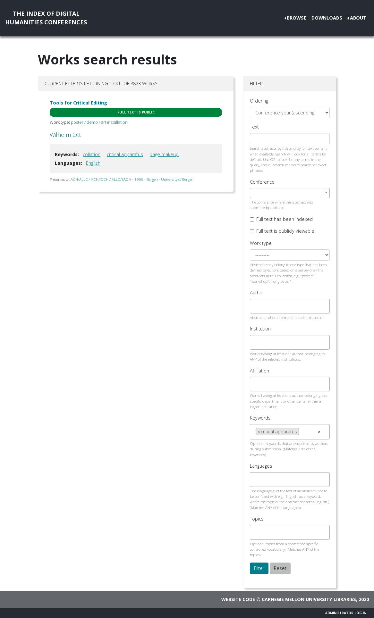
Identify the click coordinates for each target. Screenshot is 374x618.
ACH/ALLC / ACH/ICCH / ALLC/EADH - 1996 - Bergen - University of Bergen (132, 179)
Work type (261, 243)
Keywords (260, 418)
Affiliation (259, 371)
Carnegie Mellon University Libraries (309, 599)
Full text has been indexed (284, 219)
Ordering (259, 101)
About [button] (358, 18)
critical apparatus (125, 154)
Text (254, 127)
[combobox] (290, 193)
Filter (259, 568)
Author (257, 292)
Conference (262, 182)
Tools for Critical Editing (78, 103)
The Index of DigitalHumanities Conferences (46, 18)
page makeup (164, 154)
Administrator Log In (345, 613)
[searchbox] (257, 306)
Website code (238, 599)
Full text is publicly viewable (285, 231)
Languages (261, 466)
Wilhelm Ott (65, 134)
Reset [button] (280, 568)
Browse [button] (296, 18)
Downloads (326, 18)
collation (91, 154)
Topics (257, 519)
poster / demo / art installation (99, 122)
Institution (260, 329)
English (93, 163)
